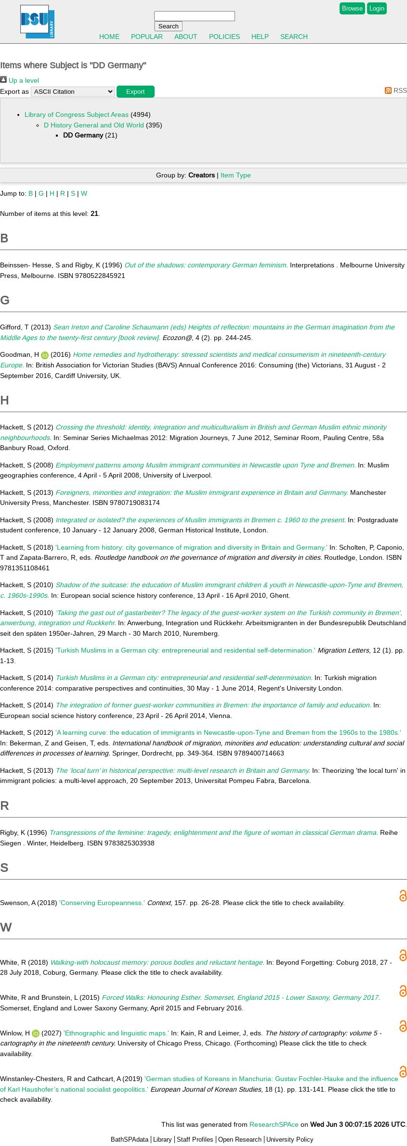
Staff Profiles (195, 1139)
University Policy (290, 1139)
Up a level (19, 80)
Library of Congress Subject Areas (77, 114)
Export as (14, 91)
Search (294, 36)
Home (109, 36)
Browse (352, 8)
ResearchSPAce (274, 1124)
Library (162, 1139)
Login (376, 8)
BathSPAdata (129, 1139)
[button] (136, 92)
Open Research (240, 1139)
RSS (394, 90)
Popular (147, 36)
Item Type (236, 175)
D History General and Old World (94, 125)
